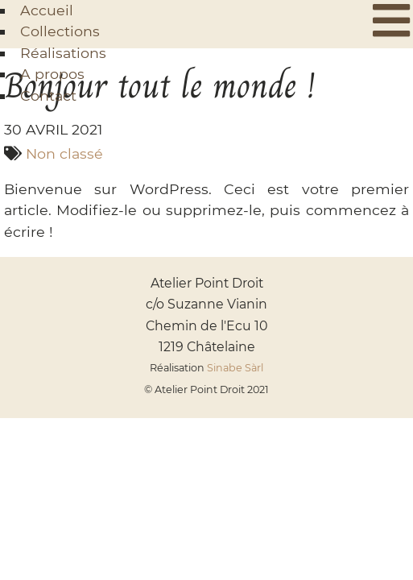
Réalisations (63, 52)
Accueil (46, 10)
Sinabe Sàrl (235, 368)
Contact (48, 95)
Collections (60, 31)
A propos (52, 73)
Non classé (64, 153)
